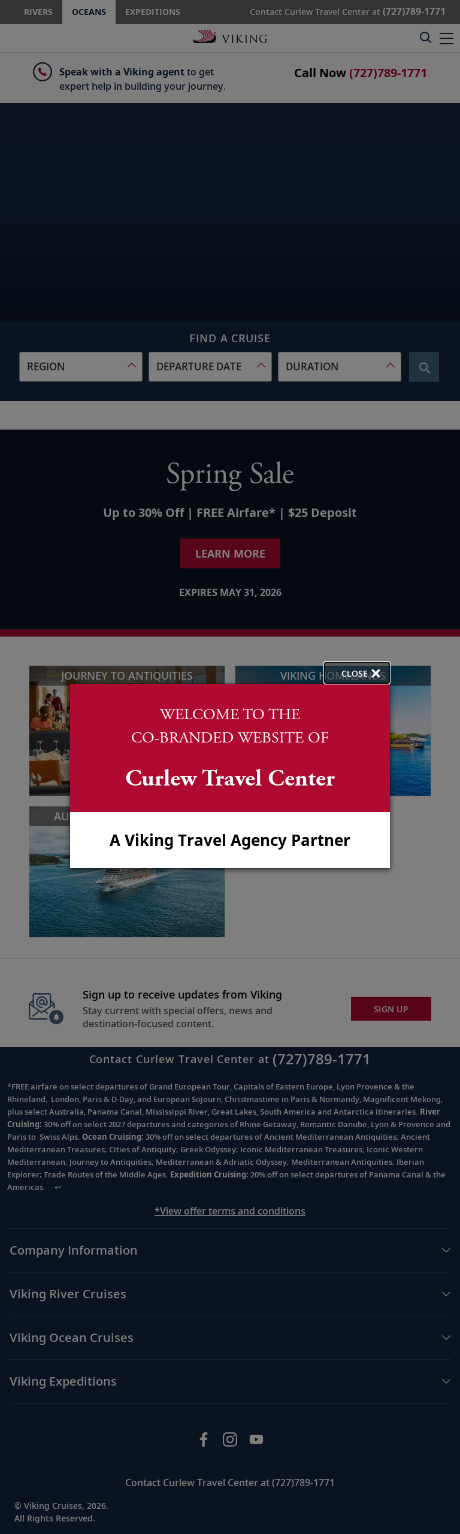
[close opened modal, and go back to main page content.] (357, 673)
